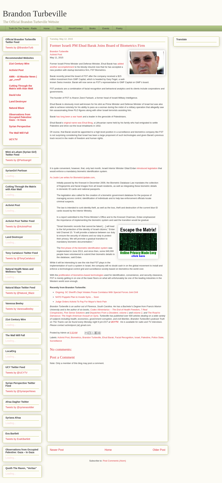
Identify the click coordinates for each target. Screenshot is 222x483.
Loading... (10, 176)
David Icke (15, 95)
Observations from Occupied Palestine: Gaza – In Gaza (20, 117)
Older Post (159, 449)
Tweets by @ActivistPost (18, 226)
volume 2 (137, 312)
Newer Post (57, 449)
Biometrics (76, 337)
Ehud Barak (108, 337)
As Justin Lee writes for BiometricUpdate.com (72, 177)
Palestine (145, 337)
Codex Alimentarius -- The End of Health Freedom (115, 309)
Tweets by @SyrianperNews (20, 391)
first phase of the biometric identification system (84, 248)
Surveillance (56, 341)
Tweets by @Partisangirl (18, 160)
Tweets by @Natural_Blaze (19, 293)
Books (92, 28)
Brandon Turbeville (35, 13)
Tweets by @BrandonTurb (19, 47)
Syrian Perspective (19, 126)
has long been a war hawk (69, 116)
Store (59, 28)
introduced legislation (147, 168)
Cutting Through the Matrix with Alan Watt (21, 87)
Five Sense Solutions (74, 312)
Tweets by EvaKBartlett (17, 439)
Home (47, 28)
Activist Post (56, 54)
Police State (157, 337)
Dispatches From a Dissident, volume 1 (109, 312)
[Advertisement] (60, 153)
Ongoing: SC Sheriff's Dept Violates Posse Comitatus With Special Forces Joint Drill (96, 292)
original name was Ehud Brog (78, 122)
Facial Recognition (124, 337)
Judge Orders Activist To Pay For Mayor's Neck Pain (81, 301)
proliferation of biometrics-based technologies (81, 275)
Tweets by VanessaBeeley (19, 309)
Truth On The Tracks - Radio (23, 28)
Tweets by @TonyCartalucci (20, 258)
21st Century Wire (19, 63)
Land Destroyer (18, 101)
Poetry (119, 28)
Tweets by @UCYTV (16, 372)
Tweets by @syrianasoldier (19, 407)
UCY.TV (13, 139)
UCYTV (114, 322)
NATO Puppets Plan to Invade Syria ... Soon (77, 297)
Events (105, 28)
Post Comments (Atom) (114, 460)
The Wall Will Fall (19, 132)
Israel (137, 337)
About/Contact (75, 28)
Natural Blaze (16, 108)
